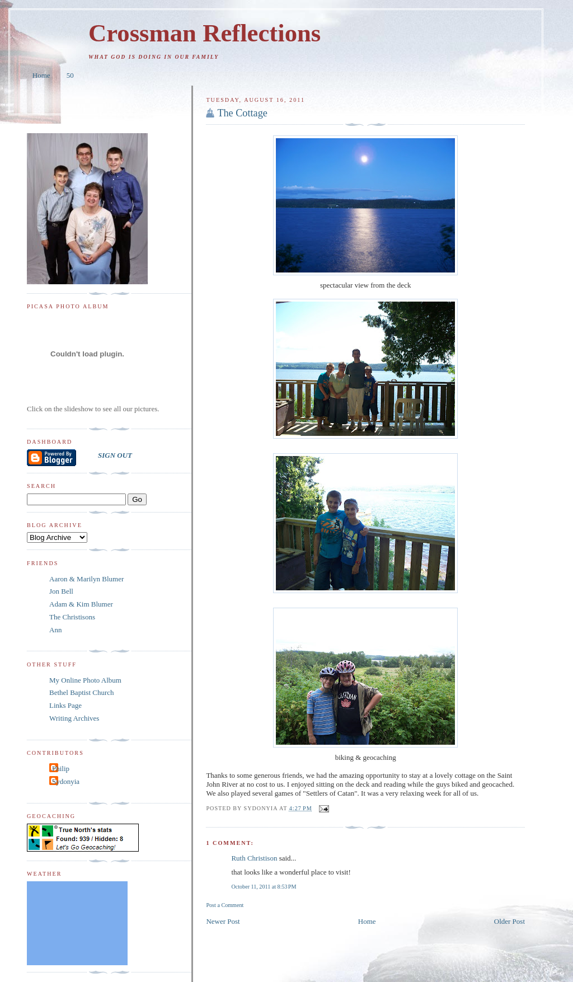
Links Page (65, 705)
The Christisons (72, 617)
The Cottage (242, 113)
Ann (55, 630)
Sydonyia (65, 781)
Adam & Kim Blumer (81, 604)
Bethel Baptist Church (81, 692)
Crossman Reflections (204, 33)
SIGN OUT (115, 455)
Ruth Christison (254, 858)
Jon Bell (61, 591)
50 (70, 75)
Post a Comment (224, 905)
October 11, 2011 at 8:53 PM (263, 887)
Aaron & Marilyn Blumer (86, 579)
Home (41, 75)
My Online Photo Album (85, 680)
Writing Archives (74, 718)
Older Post (509, 921)
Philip (60, 768)
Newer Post (222, 921)
